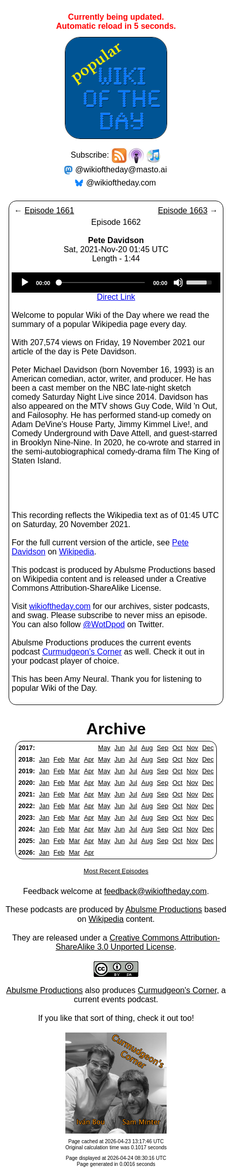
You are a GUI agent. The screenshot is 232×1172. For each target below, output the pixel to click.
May (104, 748)
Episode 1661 (49, 210)
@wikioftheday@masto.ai (121, 169)
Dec (208, 748)
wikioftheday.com (60, 606)
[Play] (25, 282)
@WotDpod (104, 624)
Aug (147, 748)
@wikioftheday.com (121, 182)
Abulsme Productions (164, 909)
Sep (163, 748)
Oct (177, 748)
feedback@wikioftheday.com (155, 891)
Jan (44, 759)
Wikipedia (76, 551)
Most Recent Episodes (116, 871)
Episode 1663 (183, 210)
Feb (59, 759)
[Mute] (178, 282)
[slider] (101, 282)
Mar (74, 759)
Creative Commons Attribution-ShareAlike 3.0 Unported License (138, 942)
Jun (119, 748)
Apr (89, 759)
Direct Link (116, 297)
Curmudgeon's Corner (82, 651)
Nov (192, 748)
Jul (133, 748)
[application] (116, 282)
